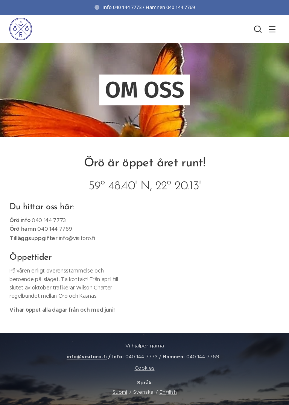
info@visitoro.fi (87, 356)
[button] (257, 29)
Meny (272, 29)
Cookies (145, 368)
